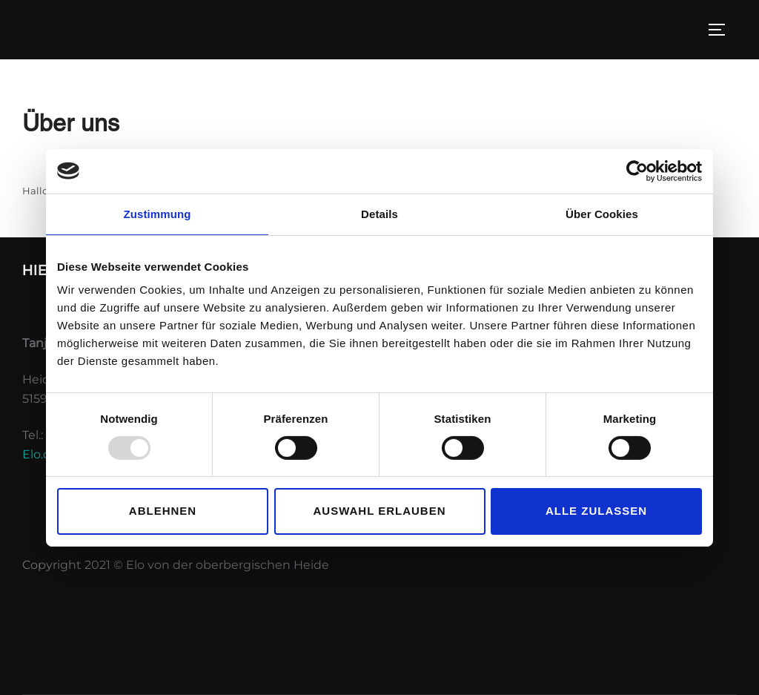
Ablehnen (162, 510)
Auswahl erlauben (379, 510)
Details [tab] (379, 213)
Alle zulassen (596, 510)
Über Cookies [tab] (602, 213)
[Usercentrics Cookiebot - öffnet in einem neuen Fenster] (637, 170)
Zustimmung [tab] (157, 213)
